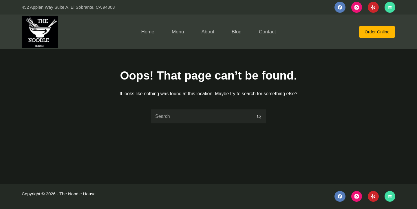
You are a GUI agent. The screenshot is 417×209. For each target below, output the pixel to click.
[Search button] (259, 116)
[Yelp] (373, 7)
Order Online (377, 31)
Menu (178, 32)
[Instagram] (356, 7)
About (207, 32)
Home (147, 32)
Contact (267, 32)
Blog (237, 32)
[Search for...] (201, 116)
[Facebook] (339, 7)
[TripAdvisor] (390, 7)
